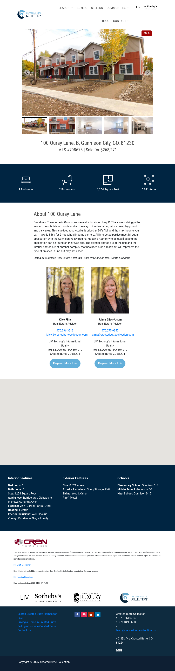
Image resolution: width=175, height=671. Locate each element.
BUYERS (82, 8)
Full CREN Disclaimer (22, 565)
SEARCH (64, 8)
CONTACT (119, 21)
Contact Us (24, 630)
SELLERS (97, 8)
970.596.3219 (65, 330)
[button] (34, 125)
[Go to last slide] (27, 72)
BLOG (105, 21)
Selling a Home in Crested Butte (36, 626)
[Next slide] (148, 72)
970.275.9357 (110, 330)
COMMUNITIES (116, 8)
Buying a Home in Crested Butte (36, 622)
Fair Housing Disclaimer (23, 577)
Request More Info (65, 363)
